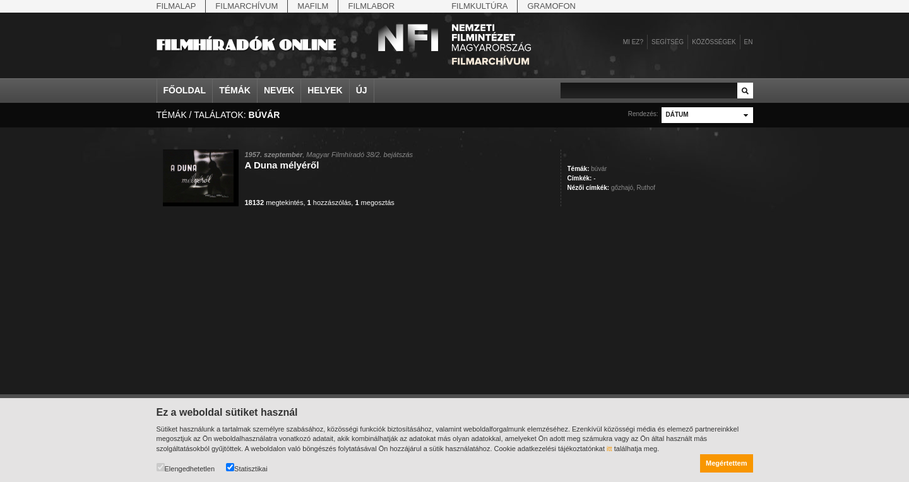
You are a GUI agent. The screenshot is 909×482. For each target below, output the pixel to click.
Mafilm (312, 6)
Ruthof (646, 187)
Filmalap (176, 6)
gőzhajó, (623, 187)
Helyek (325, 90)
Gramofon (551, 6)
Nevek (279, 90)
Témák (235, 90)
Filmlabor (371, 6)
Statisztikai (247, 468)
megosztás (374, 202)
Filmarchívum (246, 6)
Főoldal (184, 90)
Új (361, 90)
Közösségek (713, 41)
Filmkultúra (479, 6)
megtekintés (274, 202)
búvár (599, 168)
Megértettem (726, 463)
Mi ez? (633, 41)
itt (609, 448)
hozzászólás (329, 202)
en (748, 41)
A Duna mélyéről (282, 165)
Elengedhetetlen (186, 468)
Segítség (667, 41)
